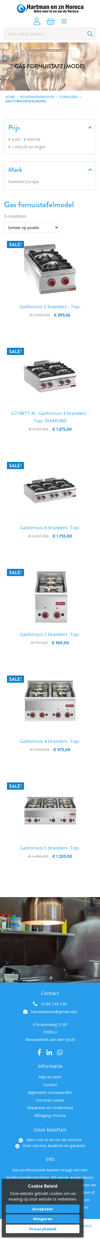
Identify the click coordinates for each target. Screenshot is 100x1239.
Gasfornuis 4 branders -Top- (50, 741)
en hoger (27, 146)
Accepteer (42, 1208)
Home (10, 97)
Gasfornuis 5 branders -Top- (50, 848)
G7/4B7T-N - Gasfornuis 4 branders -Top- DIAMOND (50, 417)
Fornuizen (68, 97)
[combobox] (50, 34)
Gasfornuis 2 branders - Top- (50, 306)
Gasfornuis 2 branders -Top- (50, 634)
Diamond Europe (23, 181)
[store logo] (50, 8)
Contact (50, 1084)
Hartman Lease (50, 1100)
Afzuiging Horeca (50, 1115)
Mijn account (50, 1076)
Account (37, 21)
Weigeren (42, 1218)
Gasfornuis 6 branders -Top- (50, 527)
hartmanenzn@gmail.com (54, 1011)
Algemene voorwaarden (50, 1092)
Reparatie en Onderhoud (50, 1107)
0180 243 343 (54, 1003)
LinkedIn (49, 1052)
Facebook (39, 1052)
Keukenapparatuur (37, 97)
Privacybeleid (42, 1229)
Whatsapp (60, 1052)
